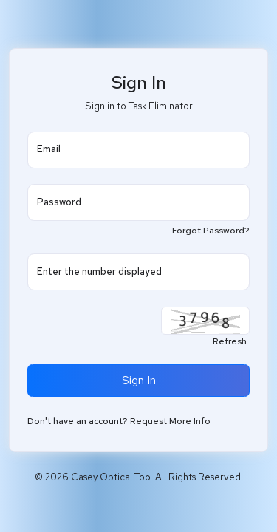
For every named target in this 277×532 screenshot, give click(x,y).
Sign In (139, 380)
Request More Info (170, 421)
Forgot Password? (211, 230)
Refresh (230, 341)
